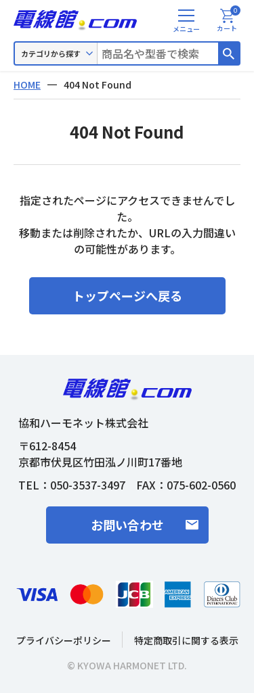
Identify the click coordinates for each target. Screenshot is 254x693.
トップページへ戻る (127, 295)
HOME (27, 84)
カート (228, 21)
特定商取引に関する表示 (186, 640)
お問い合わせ (127, 524)
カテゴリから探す (51, 53)
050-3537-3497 (87, 485)
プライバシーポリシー (63, 640)
